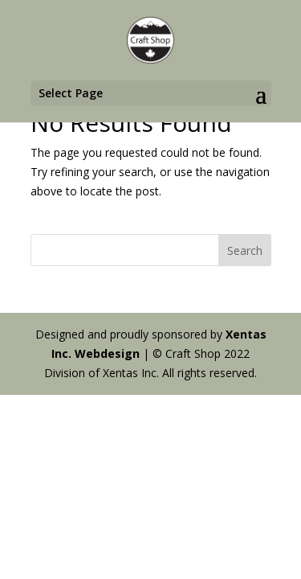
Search (244, 250)
